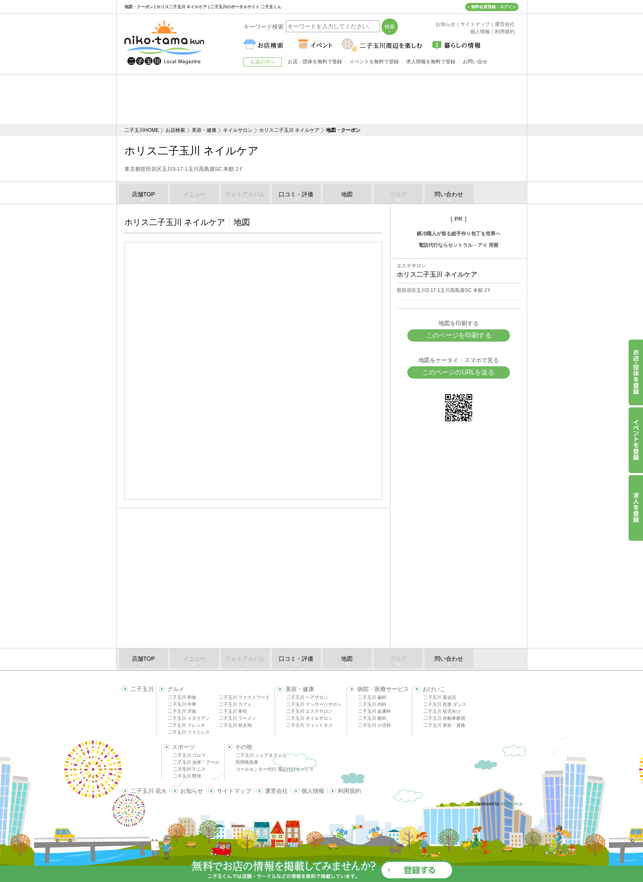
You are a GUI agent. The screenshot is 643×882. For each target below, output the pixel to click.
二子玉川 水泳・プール (196, 762)
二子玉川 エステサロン (309, 711)
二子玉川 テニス (189, 769)
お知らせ (191, 791)
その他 (243, 747)
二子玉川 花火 (149, 791)
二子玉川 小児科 (374, 725)
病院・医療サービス (383, 689)
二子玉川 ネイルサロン (309, 718)
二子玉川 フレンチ (186, 725)
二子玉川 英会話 (439, 697)
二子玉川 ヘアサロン (307, 697)
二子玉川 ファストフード (244, 697)
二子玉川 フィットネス (309, 725)
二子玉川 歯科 (372, 697)
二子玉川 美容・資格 (444, 725)
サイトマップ (234, 791)
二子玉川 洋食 (182, 711)
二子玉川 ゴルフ (189, 755)
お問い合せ (475, 61)
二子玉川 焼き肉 (235, 725)
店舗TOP (143, 194)
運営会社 (276, 791)
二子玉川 (142, 689)
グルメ (175, 689)
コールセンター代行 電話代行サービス (275, 769)
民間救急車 (247, 762)
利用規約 (349, 791)
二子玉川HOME (141, 130)
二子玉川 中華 (182, 704)
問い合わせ (448, 194)
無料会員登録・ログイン (493, 7)
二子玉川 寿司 (233, 711)
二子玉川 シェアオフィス (261, 755)
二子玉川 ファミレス (189, 732)
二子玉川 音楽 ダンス (444, 704)
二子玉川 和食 (182, 697)
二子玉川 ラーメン (237, 718)
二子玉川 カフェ (235, 704)
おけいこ (434, 689)
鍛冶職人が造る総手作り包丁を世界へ (459, 234)
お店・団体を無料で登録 (315, 61)
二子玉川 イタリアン (189, 718)
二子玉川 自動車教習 (444, 718)
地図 (347, 194)
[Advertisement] (321, 99)
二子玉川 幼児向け (442, 711)
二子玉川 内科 (372, 704)
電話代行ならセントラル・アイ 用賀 (458, 245)
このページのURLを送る (458, 372)
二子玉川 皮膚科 (374, 711)
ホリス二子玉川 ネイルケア (289, 130)
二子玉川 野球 (187, 776)
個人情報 (312, 791)
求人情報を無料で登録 (430, 61)
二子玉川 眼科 (372, 718)
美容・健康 (204, 130)
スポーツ (183, 747)
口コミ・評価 (296, 194)
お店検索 (175, 130)
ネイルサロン (238, 130)
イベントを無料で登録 (374, 61)
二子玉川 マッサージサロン (314, 704)
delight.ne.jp (512, 804)
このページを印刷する (458, 335)
